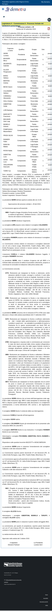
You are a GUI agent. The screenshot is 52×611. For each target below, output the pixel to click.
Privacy (46, 594)
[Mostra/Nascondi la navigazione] (3, 9)
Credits (46, 605)
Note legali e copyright (44, 601)
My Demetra (45, 2)
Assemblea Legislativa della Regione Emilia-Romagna (15, 3)
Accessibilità (45, 598)
